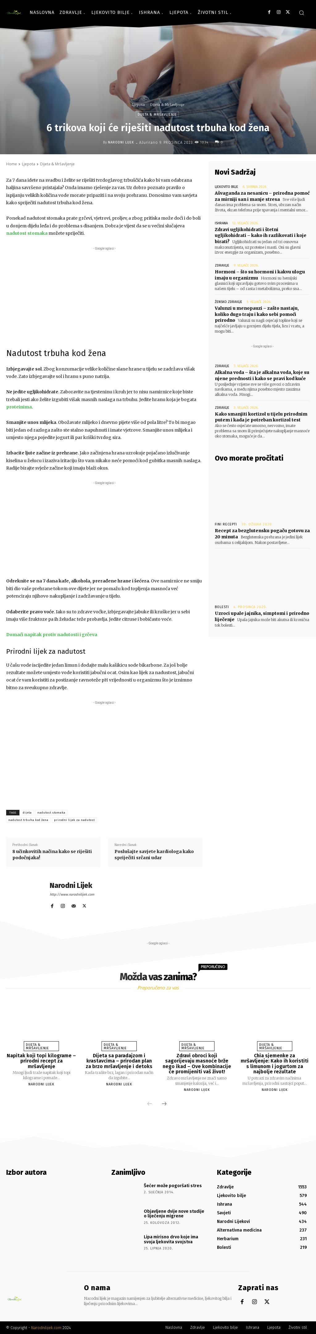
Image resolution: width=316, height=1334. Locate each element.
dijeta (27, 812)
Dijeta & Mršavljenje (167, 104)
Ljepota (138, 104)
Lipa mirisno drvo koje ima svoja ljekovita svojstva (171, 1239)
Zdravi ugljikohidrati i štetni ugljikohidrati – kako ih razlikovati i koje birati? (260, 235)
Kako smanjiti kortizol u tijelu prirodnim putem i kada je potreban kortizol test (261, 417)
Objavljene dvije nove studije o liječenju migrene (174, 1214)
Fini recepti (226, 524)
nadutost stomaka (51, 812)
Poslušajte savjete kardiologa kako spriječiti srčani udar (154, 854)
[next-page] (164, 1104)
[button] (301, 12)
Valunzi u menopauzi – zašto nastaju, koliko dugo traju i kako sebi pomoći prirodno (257, 314)
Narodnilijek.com (46, 1327)
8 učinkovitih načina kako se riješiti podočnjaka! (52, 854)
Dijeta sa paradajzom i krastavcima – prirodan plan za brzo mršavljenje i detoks (119, 1061)
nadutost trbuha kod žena (28, 820)
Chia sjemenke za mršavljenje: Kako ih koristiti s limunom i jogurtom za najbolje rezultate (275, 1064)
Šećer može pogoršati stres (173, 1185)
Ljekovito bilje (226, 186)
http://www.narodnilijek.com (72, 895)
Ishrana (221, 223)
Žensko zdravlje (228, 302)
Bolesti (222, 607)
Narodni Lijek (121, 142)
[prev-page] (149, 1104)
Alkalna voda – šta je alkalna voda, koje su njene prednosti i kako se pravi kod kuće (262, 375)
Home (11, 164)
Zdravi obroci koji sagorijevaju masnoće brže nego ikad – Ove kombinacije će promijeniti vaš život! (197, 1064)
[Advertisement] (104, 295)
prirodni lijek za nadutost (74, 820)
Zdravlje (222, 265)
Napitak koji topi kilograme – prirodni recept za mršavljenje (41, 1061)
